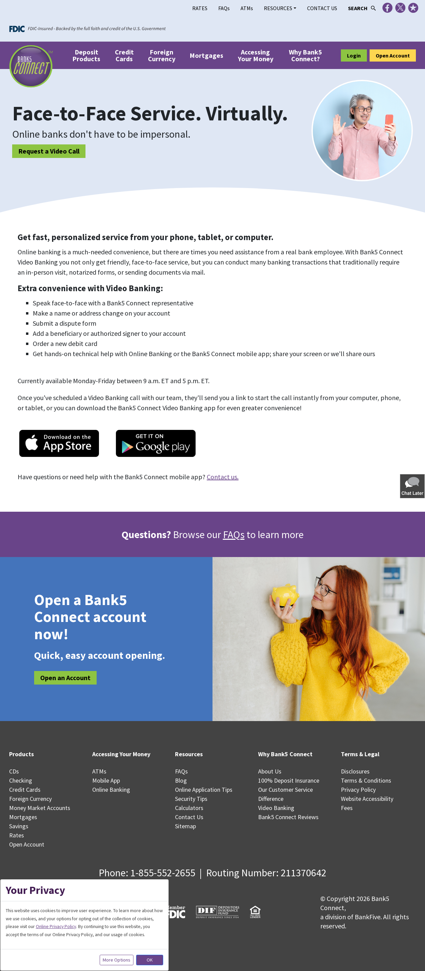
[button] (413, 486)
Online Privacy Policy (56, 926)
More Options (116, 960)
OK (150, 960)
